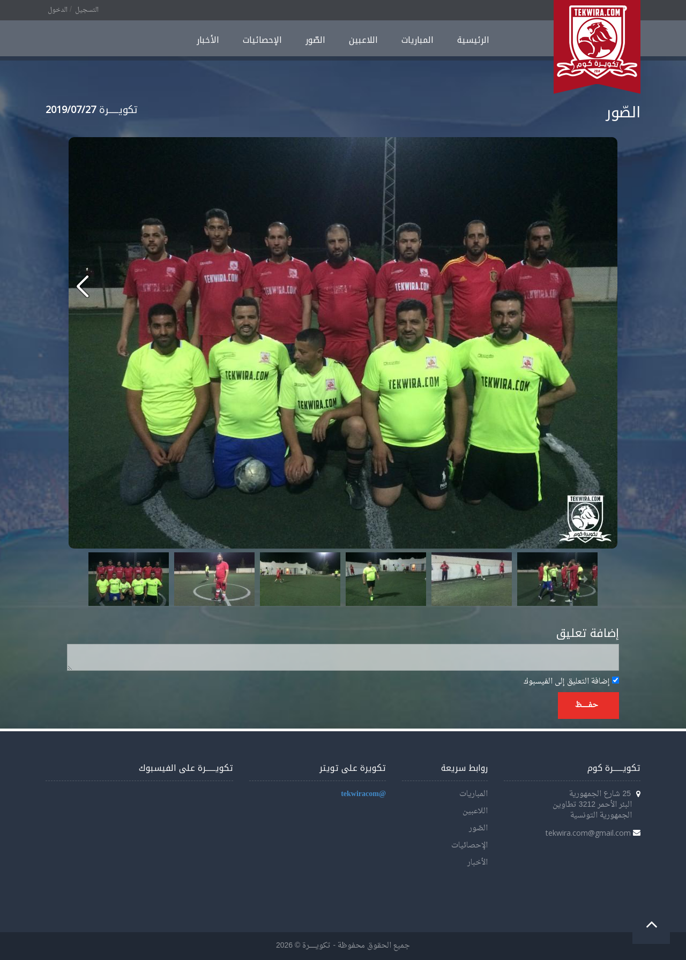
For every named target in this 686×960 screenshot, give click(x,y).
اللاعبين (363, 40)
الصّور (315, 40)
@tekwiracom (363, 794)
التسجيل (87, 10)
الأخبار (208, 40)
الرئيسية (473, 40)
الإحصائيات (262, 40)
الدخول (58, 10)
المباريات (417, 40)
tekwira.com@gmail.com (588, 833)
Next (583, 579)
